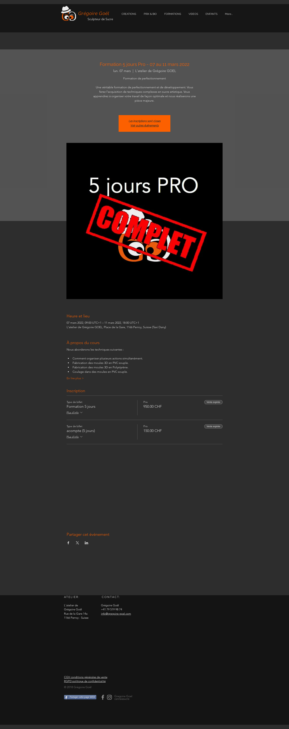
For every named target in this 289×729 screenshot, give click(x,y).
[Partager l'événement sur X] (77, 542)
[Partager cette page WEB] (80, 697)
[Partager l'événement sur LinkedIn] (86, 542)
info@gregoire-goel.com (116, 613)
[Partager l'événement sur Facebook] (68, 542)
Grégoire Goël (93, 13)
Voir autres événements (144, 125)
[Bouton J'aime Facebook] (87, 711)
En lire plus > (75, 378)
